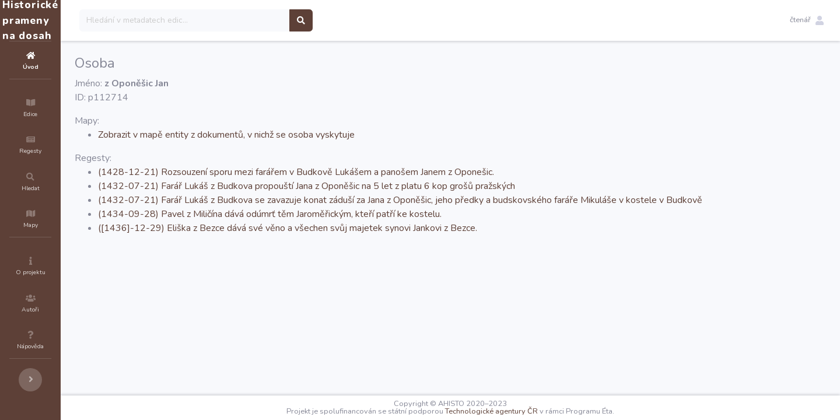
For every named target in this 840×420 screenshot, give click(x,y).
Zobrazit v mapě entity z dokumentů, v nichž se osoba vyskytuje (296, 134)
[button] (807, 20)
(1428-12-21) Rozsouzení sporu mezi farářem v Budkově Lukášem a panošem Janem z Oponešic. (366, 172)
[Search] (254, 20)
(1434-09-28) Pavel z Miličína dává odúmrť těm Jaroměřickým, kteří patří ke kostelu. (340, 214)
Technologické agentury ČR (526, 411)
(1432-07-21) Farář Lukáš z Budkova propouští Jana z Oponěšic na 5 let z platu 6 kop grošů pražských (376, 186)
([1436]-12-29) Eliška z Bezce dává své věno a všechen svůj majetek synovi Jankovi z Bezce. (357, 228)
